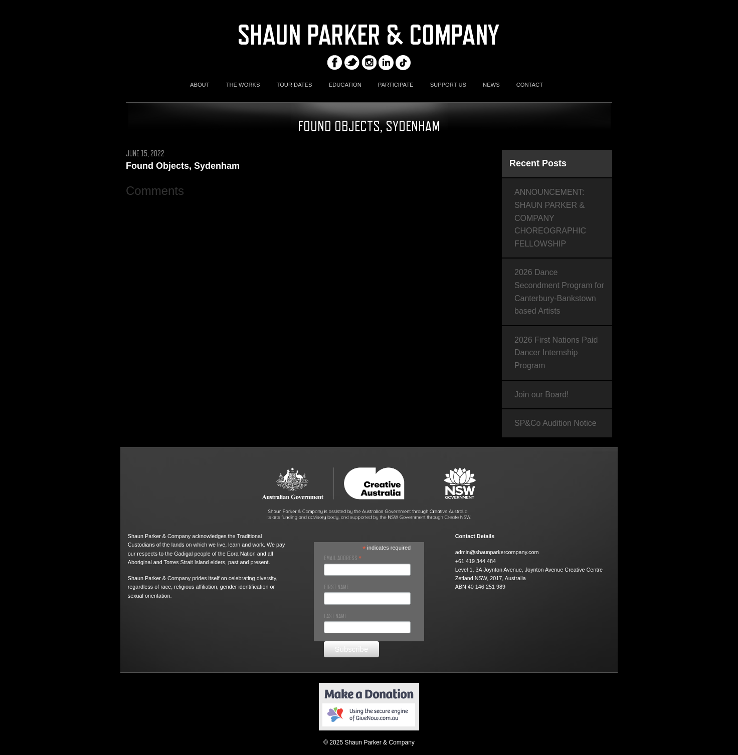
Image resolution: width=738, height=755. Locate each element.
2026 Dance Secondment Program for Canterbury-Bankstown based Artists (559, 291)
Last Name (335, 616)
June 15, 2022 (145, 154)
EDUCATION (345, 85)
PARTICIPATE (396, 85)
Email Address (342, 558)
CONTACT (529, 85)
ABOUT (200, 85)
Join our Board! (541, 394)
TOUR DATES (294, 85)
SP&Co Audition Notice (555, 423)
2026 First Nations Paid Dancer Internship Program (556, 353)
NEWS (491, 85)
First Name (336, 587)
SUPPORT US (448, 85)
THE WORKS (243, 85)
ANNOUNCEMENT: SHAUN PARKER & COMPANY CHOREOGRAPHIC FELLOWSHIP (550, 217)
